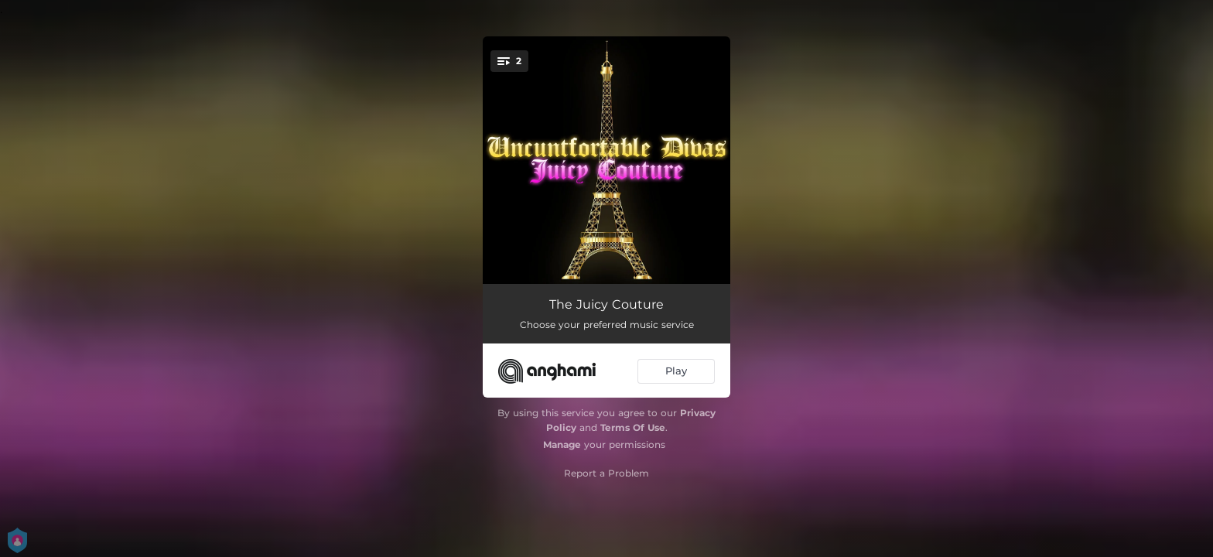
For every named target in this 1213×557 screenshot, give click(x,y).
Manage (562, 444)
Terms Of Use (632, 427)
